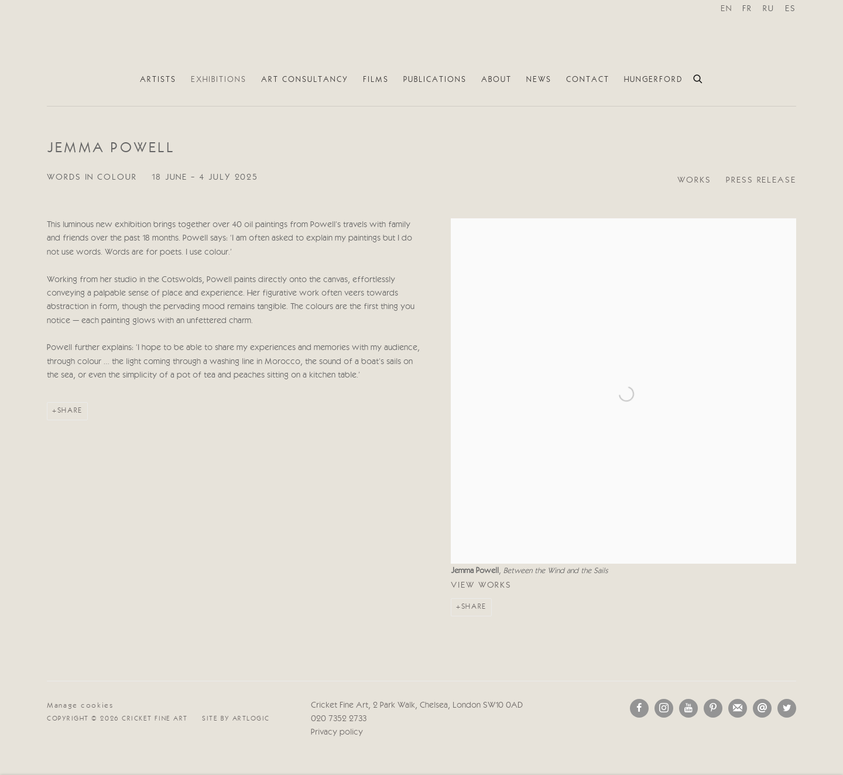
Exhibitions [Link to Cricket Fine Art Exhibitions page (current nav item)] (218, 79)
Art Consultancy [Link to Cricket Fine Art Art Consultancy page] (304, 79)
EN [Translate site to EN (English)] (726, 9)
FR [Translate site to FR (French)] (747, 9)
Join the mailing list (737, 708)
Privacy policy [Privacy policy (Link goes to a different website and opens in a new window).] (337, 732)
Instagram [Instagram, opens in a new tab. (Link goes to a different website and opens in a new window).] (663, 708)
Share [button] (473, 606)
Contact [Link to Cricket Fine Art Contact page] (587, 79)
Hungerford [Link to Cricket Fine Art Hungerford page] (653, 79)
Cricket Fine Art (421, 34)
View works (481, 585)
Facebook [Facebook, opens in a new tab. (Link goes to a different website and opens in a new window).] (639, 708)
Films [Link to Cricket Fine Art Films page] (376, 79)
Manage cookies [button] (80, 705)
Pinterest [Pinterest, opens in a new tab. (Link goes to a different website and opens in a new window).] (713, 708)
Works (694, 180)
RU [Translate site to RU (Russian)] (769, 9)
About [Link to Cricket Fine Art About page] (496, 79)
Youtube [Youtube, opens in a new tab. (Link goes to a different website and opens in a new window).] (688, 708)
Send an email (762, 708)
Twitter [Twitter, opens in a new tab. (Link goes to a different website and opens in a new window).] (786, 708)
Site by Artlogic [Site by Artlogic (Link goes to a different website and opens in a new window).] (236, 719)
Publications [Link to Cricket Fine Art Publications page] (435, 79)
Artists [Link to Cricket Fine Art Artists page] (158, 79)
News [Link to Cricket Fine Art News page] (538, 79)
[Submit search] (698, 77)
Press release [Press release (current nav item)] (761, 180)
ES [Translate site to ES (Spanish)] (790, 9)
